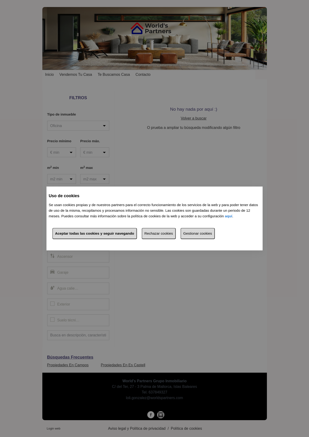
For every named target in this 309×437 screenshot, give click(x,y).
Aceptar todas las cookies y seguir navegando (94, 234)
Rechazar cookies (158, 234)
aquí (228, 216)
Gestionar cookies (197, 234)
